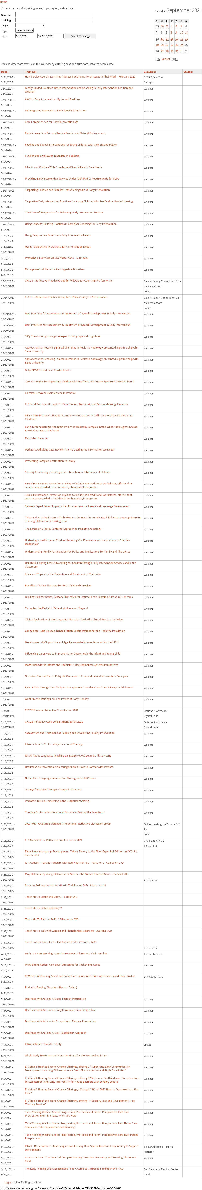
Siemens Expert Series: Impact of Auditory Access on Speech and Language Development (77, 506)
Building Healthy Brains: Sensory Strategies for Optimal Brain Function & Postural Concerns (79, 597)
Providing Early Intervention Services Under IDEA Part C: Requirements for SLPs (72, 178)
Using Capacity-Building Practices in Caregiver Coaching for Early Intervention (71, 224)
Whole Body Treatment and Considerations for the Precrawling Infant (66, 1055)
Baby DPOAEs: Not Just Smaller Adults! (48, 370)
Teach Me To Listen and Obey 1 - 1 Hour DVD (51, 897)
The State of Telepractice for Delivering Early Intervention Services (64, 212)
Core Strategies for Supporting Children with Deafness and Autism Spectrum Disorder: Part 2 (79, 381)
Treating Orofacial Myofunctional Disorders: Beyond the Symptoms (64, 812)
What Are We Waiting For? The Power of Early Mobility (57, 699)
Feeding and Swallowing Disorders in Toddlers (52, 156)
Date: (4, 36)
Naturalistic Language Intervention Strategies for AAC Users (60, 778)
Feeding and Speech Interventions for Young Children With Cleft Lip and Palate (71, 144)
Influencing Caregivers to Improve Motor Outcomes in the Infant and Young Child (72, 653)
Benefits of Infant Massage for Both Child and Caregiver (58, 585)
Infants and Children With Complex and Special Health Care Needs (63, 167)
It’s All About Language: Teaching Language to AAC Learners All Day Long (68, 755)
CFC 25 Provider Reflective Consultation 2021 (51, 710)
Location (150, 72)
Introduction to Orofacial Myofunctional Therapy (54, 744)
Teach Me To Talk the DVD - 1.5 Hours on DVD (51, 919)
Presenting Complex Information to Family (50, 461)
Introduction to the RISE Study (43, 1044)
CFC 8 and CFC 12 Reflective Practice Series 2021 (53, 840)
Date (5, 72)
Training (31, 72)
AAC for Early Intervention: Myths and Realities (52, 99)
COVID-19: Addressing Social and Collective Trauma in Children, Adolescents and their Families (80, 976)
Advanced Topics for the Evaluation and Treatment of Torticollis (63, 574)
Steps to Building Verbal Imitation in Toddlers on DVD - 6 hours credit (65, 885)
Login (7, 1182)
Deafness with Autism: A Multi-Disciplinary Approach (55, 1032)
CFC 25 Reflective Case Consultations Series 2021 (54, 721)
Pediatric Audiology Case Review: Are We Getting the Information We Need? (70, 449)
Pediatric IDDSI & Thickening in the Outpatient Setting (57, 801)
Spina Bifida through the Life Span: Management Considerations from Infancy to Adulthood (79, 687)
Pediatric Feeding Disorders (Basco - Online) (51, 987)
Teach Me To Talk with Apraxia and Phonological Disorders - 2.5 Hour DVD (68, 930)
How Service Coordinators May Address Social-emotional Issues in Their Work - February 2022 (80, 76)
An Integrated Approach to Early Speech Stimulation (55, 110)
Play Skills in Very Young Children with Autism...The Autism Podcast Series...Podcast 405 (76, 874)
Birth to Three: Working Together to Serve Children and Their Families (66, 953)
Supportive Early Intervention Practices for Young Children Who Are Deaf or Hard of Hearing (79, 201)
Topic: (4, 26)
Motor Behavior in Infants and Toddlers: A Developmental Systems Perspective (71, 665)
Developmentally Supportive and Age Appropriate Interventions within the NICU (71, 642)
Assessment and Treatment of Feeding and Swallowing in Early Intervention (70, 733)
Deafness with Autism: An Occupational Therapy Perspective (60, 1021)
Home (3, 2)
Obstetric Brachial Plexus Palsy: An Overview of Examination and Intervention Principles (76, 676)
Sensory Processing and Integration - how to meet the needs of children (67, 472)
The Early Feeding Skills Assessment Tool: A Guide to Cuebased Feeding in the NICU (74, 1168)
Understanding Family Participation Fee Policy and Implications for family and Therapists (77, 551)
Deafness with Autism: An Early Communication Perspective (60, 1010)
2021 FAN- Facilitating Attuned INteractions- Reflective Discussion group (68, 823)
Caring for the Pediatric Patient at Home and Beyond (56, 608)
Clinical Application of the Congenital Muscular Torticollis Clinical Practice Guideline (74, 619)
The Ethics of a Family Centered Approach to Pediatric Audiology (63, 529)
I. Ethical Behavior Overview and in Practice (50, 393)
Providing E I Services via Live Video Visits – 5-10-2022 (56, 258)
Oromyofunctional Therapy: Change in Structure (53, 789)
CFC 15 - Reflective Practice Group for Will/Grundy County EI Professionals (69, 280)
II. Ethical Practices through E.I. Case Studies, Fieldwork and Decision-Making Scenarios (76, 404)
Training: (6, 20)
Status (188, 72)
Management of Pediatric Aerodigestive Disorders (54, 269)
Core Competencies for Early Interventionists (51, 122)
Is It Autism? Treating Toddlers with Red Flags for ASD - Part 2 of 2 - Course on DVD (74, 862)
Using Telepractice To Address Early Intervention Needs (58, 235)
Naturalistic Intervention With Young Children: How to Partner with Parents (69, 767)
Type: (4, 31)
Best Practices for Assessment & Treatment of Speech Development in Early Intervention (77, 313)
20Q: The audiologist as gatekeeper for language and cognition (62, 336)
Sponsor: (6, 15)
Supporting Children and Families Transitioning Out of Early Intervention (67, 190)
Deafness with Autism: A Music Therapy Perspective (55, 999)
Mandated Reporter (36, 438)
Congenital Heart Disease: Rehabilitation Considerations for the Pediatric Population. (75, 631)
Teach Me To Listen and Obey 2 (43, 908)
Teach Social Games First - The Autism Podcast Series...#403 (60, 942)
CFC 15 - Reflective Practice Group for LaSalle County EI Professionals (66, 297)
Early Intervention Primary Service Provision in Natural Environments (65, 133)
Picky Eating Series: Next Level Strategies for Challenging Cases (62, 964)
